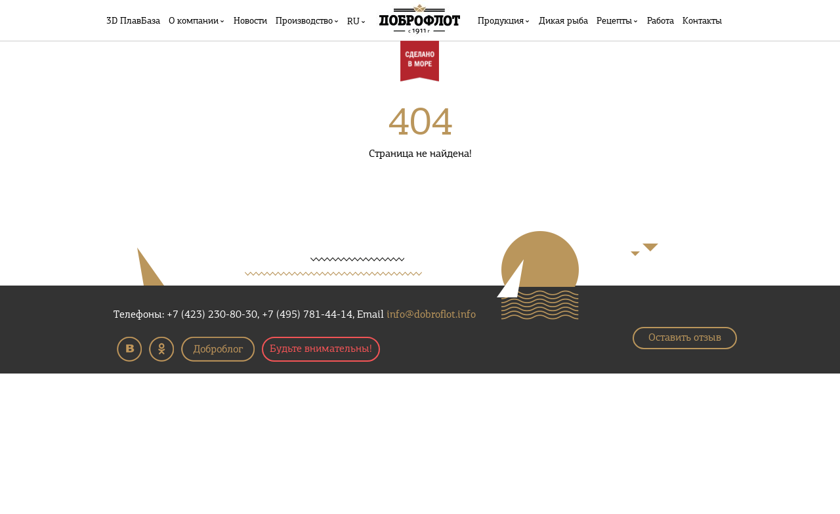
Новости (250, 21)
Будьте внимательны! (321, 349)
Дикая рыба (563, 21)
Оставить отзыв (684, 338)
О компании (194, 21)
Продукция (501, 21)
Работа (660, 21)
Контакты (702, 21)
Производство (304, 21)
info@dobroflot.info (431, 315)
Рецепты (614, 21)
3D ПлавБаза (133, 21)
